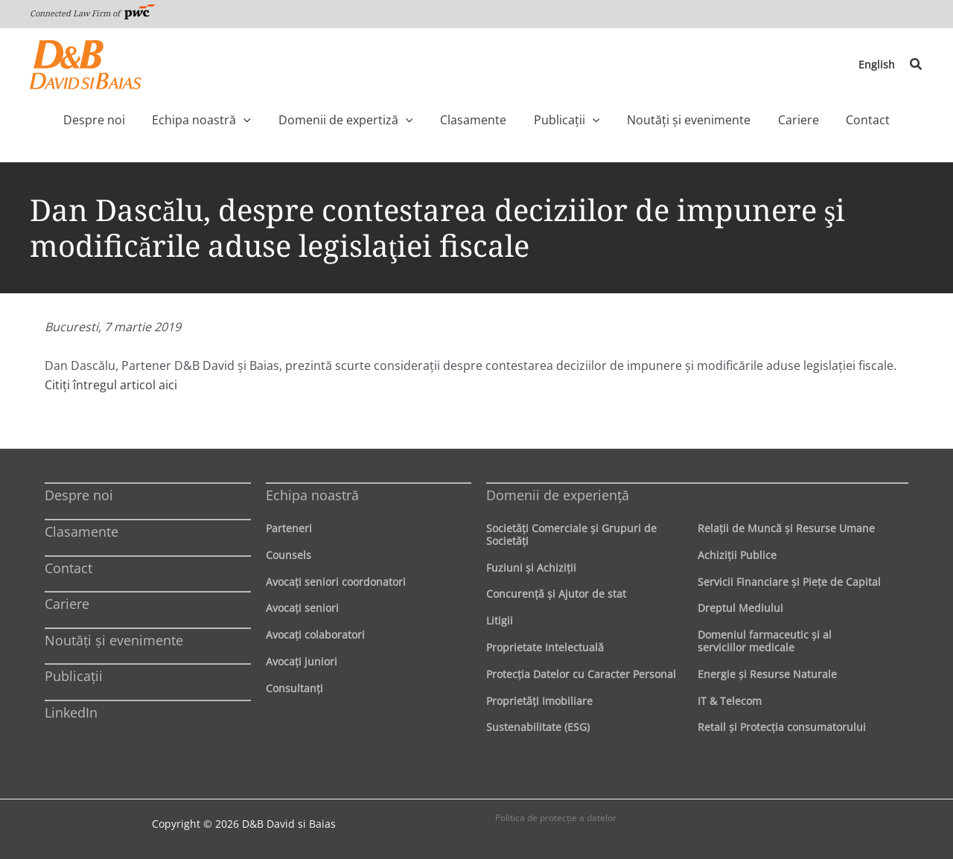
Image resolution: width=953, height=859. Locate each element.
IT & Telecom (730, 701)
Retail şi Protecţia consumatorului (782, 727)
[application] (274, 120)
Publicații (74, 676)
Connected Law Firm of (92, 13)
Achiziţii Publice (737, 555)
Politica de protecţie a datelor (555, 817)
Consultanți (294, 688)
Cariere (67, 604)
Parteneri (289, 528)
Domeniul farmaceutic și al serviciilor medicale (765, 641)
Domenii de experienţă (557, 495)
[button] (916, 64)
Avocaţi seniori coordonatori (336, 582)
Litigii (499, 620)
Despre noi (79, 495)
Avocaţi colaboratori (315, 635)
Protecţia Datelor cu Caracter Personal (581, 674)
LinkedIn (71, 712)
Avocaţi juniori (301, 661)
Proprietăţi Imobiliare (539, 701)
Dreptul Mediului (740, 608)
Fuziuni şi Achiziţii (531, 568)
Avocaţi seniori (302, 608)
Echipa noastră (312, 495)
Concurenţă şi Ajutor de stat (556, 594)
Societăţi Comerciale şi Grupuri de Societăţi (571, 534)
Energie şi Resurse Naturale (767, 674)
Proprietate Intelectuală (545, 647)
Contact (68, 568)
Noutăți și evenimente (114, 640)
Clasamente (81, 531)
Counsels (288, 555)
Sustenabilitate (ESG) (538, 727)
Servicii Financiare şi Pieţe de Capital (789, 582)
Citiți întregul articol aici (111, 385)
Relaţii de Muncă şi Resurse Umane (786, 528)
